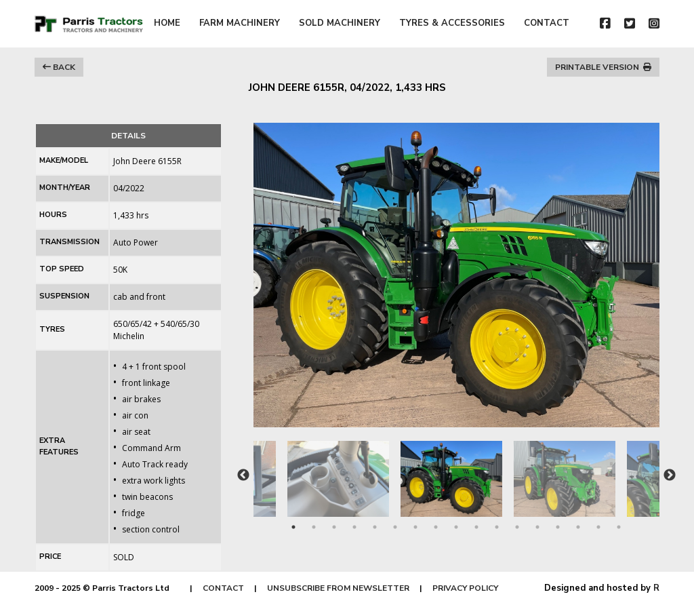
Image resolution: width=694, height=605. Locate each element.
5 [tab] (375, 527)
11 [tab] (497, 527)
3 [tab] (334, 527)
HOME (167, 23)
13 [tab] (537, 527)
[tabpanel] (457, 472)
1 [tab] (293, 527)
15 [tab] (578, 527)
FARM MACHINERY (239, 23)
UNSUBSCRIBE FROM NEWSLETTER (338, 588)
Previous (243, 475)
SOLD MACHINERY (339, 23)
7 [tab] (415, 527)
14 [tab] (558, 527)
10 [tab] (476, 527)
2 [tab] (314, 527)
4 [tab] (354, 527)
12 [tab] (517, 527)
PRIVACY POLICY (465, 588)
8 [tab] (436, 527)
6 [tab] (395, 527)
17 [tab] (619, 527)
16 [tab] (598, 527)
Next (669, 475)
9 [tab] (456, 527)
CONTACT (546, 23)
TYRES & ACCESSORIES (452, 23)
